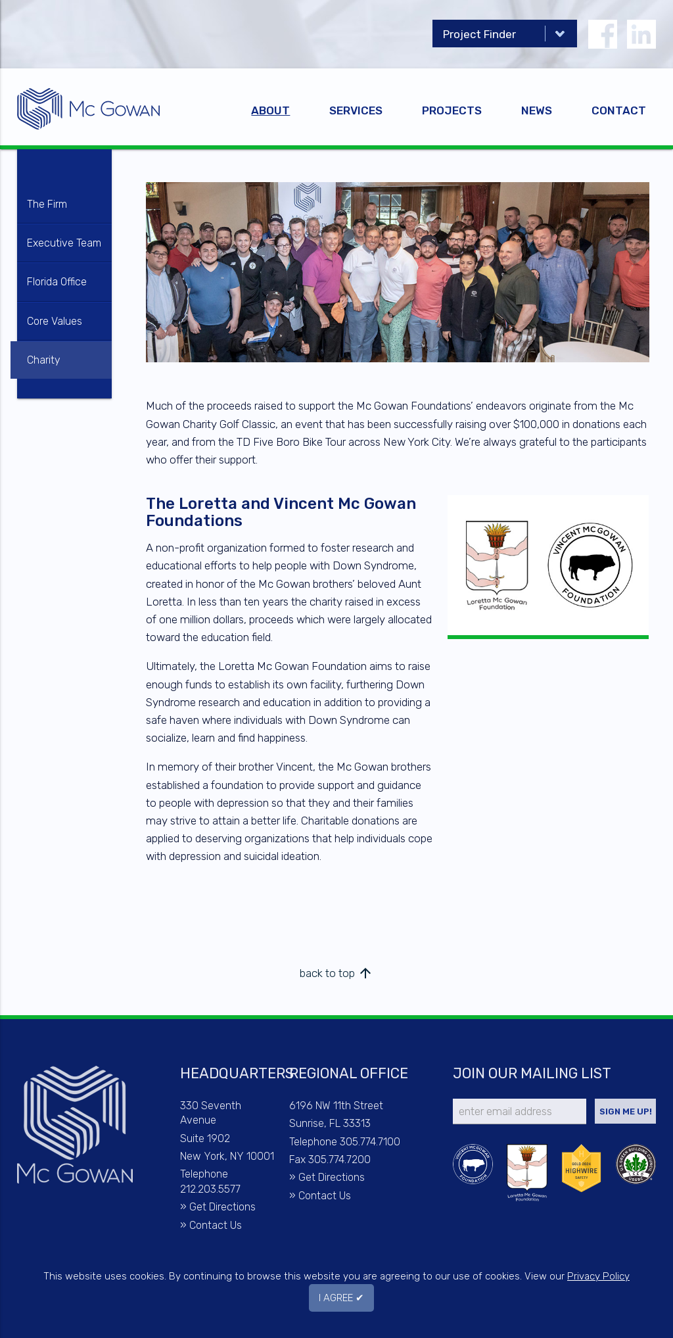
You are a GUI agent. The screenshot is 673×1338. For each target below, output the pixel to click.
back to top (336, 973)
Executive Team (64, 243)
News (536, 110)
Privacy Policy (598, 1276)
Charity (43, 360)
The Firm (47, 204)
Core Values (54, 321)
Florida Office (57, 281)
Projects (452, 110)
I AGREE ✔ (341, 1298)
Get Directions (222, 1207)
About (270, 110)
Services (356, 110)
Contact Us (215, 1225)
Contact (619, 110)
